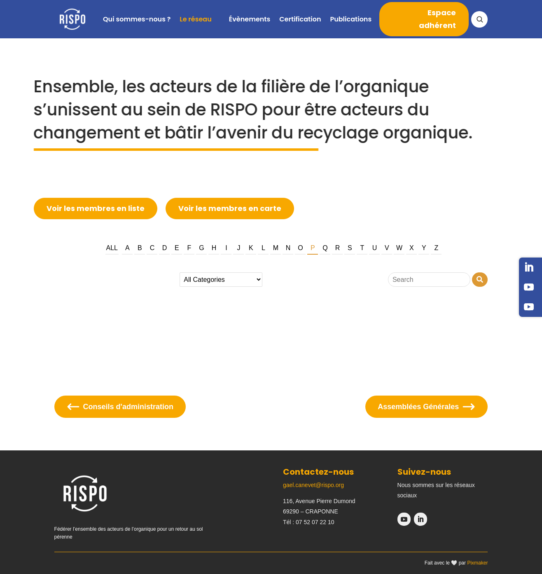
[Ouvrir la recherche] (479, 19)
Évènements (250, 19)
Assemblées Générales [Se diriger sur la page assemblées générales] (426, 406)
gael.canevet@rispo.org (313, 485)
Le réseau (195, 19)
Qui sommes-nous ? (137, 19)
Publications (350, 19)
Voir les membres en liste (96, 208)
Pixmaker (477, 563)
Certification (300, 19)
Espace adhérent (437, 18)
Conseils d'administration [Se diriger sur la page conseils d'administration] (120, 406)
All (112, 247)
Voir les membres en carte (229, 208)
